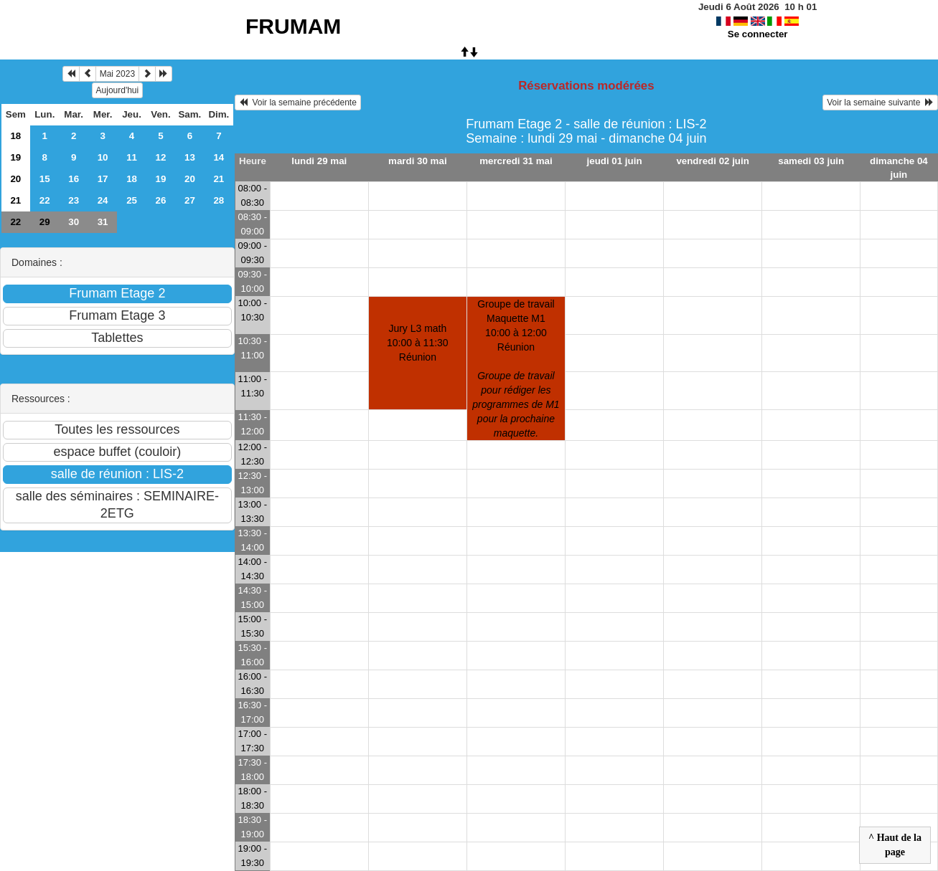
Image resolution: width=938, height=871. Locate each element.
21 (218, 178)
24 (103, 200)
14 (218, 157)
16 (73, 178)
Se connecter (758, 34)
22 (44, 200)
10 (103, 157)
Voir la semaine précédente (298, 102)
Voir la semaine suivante (880, 102)
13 (189, 157)
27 (189, 200)
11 (131, 157)
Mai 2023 (117, 74)
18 (15, 135)
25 (131, 200)
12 (161, 157)
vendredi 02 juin (712, 161)
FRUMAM (293, 26)
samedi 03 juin (811, 161)
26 (161, 200)
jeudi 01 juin (614, 161)
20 (15, 178)
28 (218, 200)
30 (73, 221)
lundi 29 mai (319, 161)
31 (103, 221)
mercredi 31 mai (516, 161)
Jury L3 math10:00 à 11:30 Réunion (418, 343)
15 (44, 178)
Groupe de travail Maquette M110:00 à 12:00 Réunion (515, 368)
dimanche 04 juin (899, 168)
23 (73, 200)
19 (15, 157)
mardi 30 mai (417, 161)
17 (103, 178)
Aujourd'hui (117, 90)
